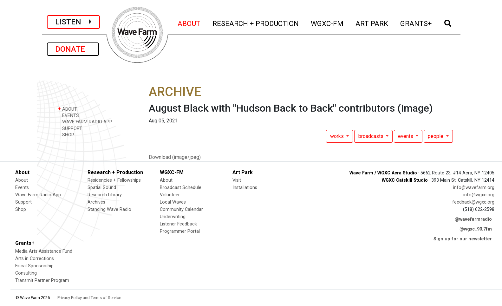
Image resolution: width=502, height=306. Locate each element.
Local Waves (173, 202)
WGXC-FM (327, 23)
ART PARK (372, 23)
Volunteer (170, 195)
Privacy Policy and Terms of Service (89, 297)
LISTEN (73, 21)
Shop (20, 209)
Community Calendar (181, 209)
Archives (96, 202)
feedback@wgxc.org (473, 202)
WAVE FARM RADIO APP (85, 122)
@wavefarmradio (473, 219)
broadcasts (371, 136)
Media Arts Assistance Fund (43, 251)
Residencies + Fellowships (114, 180)
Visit (236, 180)
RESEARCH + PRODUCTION (256, 23)
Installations (244, 187)
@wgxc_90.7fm (476, 229)
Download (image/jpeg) (175, 157)
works (337, 136)
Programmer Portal (180, 231)
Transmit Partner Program (42, 280)
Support (23, 202)
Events (22, 187)
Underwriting (173, 216)
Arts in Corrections (34, 258)
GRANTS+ (416, 23)
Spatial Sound (102, 187)
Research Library (105, 195)
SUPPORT (70, 128)
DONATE (73, 49)
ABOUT (189, 23)
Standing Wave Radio (109, 209)
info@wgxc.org (478, 195)
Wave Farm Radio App (38, 195)
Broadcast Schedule (180, 187)
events (406, 136)
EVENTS (68, 115)
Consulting (26, 273)
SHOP (66, 135)
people (436, 136)
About (21, 180)
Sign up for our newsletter (463, 239)
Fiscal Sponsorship (34, 266)
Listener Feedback (178, 224)
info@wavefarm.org (473, 187)
